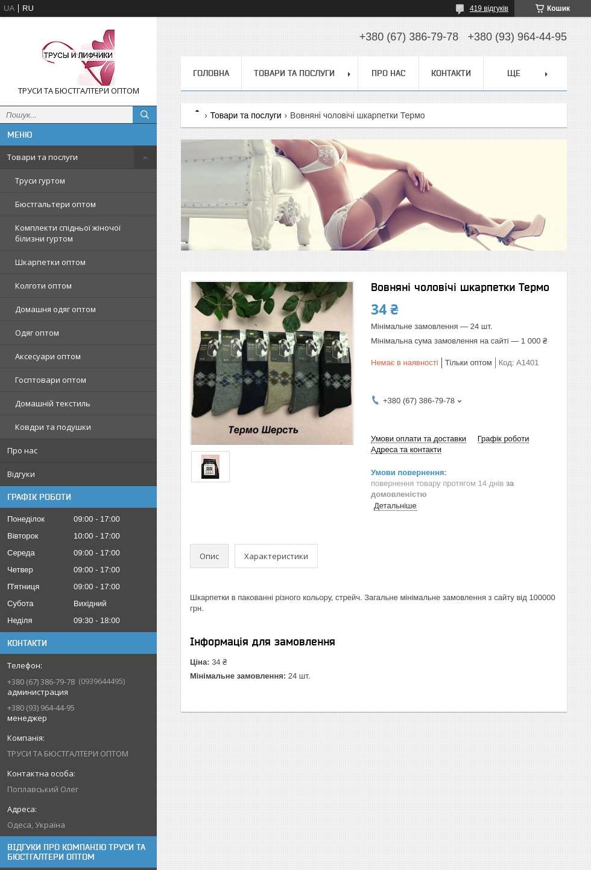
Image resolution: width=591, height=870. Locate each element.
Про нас (22, 450)
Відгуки (21, 474)
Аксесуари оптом (48, 356)
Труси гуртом (40, 180)
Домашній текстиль (52, 403)
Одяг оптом (37, 332)
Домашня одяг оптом (55, 309)
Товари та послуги (42, 157)
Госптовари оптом (50, 379)
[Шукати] (145, 115)
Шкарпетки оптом (50, 262)
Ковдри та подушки (53, 426)
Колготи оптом (43, 285)
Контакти (451, 73)
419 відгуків (489, 8)
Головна (211, 73)
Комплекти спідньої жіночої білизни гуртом (68, 233)
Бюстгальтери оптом (55, 204)
